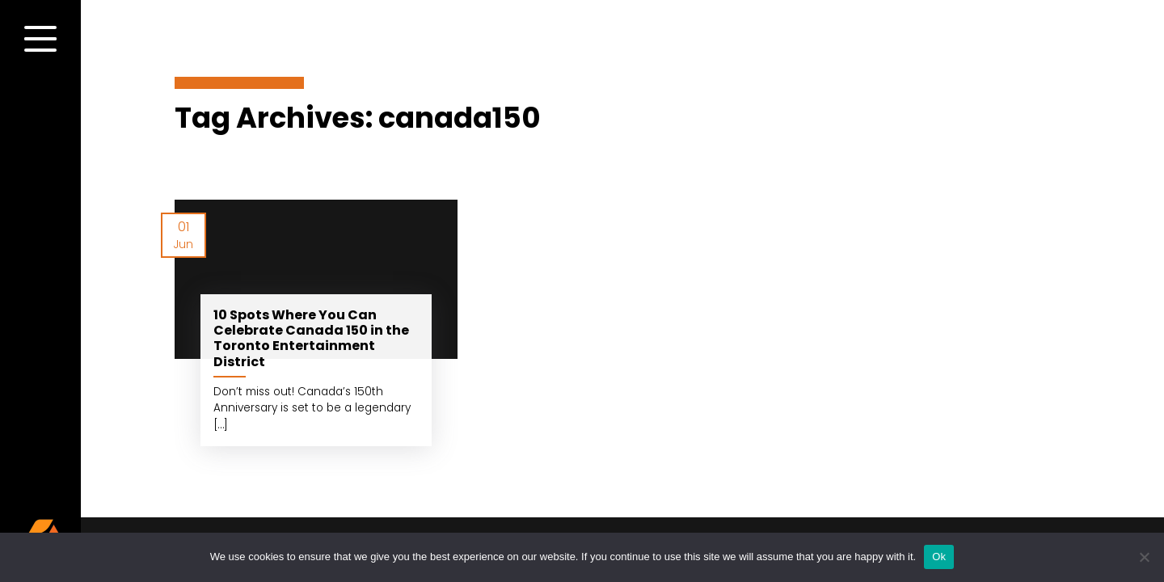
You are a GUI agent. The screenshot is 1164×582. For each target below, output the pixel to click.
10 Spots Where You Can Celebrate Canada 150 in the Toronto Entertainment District (311, 338)
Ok (939, 556)
